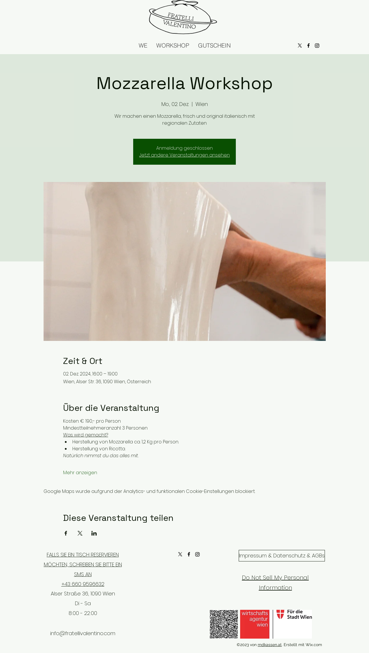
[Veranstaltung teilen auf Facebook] (66, 533)
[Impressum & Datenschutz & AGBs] (282, 555)
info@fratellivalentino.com (82, 633)
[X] (180, 554)
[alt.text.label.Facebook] (189, 554)
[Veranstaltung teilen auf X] (80, 533)
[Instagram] (197, 554)
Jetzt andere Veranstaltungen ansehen (184, 155)
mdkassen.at (270, 644)
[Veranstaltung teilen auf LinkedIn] (94, 533)
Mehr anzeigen (80, 473)
